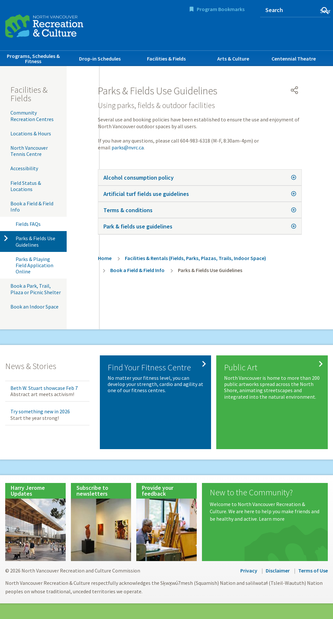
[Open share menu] (294, 90)
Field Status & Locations (25, 186)
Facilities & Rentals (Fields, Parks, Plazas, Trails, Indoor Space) (195, 258)
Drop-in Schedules (100, 58)
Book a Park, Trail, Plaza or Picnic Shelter (35, 288)
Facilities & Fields (166, 58)
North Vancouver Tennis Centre (29, 150)
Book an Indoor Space (34, 306)
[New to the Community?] (265, 505)
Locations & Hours (30, 133)
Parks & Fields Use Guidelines (35, 241)
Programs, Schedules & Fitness (33, 58)
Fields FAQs (28, 224)
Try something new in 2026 (40, 411)
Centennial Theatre (294, 58)
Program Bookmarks (221, 9)
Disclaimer (278, 570)
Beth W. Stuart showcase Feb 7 (44, 388)
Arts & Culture (233, 58)
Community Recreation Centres (32, 115)
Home (105, 258)
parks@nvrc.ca (128, 147)
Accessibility (24, 168)
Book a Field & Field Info (31, 206)
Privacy (248, 570)
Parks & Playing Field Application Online (34, 265)
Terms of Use (313, 570)
